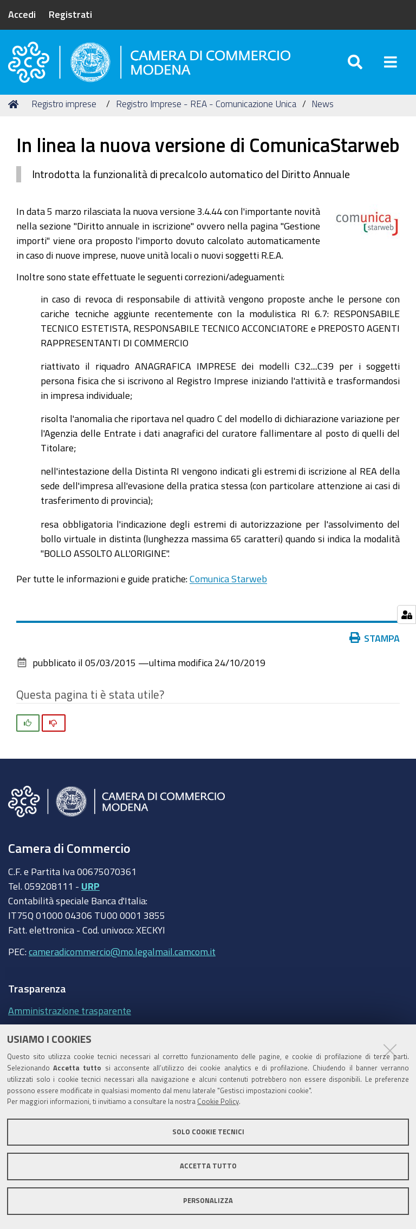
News (322, 109)
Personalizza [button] (208, 1200)
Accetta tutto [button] (208, 1165)
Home (15, 109)
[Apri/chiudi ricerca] (355, 65)
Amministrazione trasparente (69, 1016)
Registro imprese (63, 109)
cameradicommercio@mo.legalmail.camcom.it (122, 957)
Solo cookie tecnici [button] (208, 1131)
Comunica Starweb (228, 584)
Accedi (22, 14)
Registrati (70, 14)
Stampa (374, 643)
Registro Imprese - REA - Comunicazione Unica (206, 109)
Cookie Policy (218, 1101)
